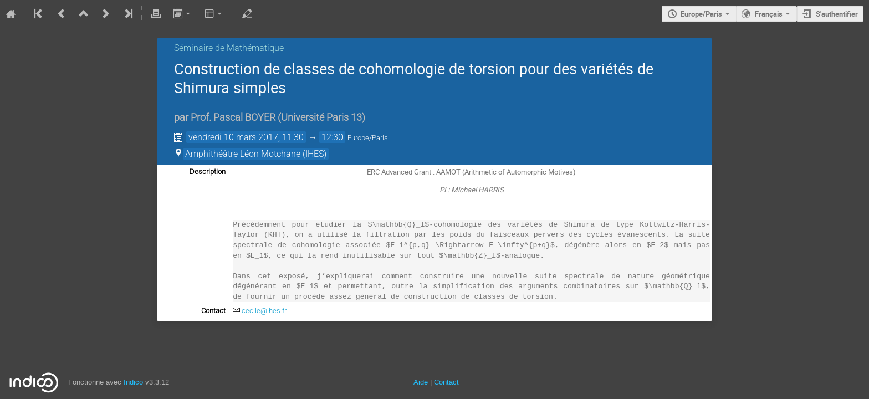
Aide (420, 382)
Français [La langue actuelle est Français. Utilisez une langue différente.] (769, 14)
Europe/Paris (701, 14)
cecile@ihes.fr (264, 310)
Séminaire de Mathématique (229, 48)
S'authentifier (837, 14)
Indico (133, 382)
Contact (446, 382)
